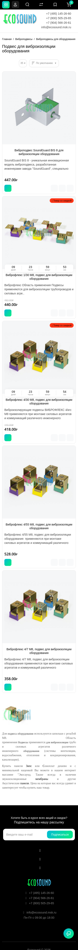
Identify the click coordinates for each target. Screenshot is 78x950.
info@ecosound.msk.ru (56, 27)
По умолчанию (44, 63)
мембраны (41, 779)
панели (24, 783)
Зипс (29, 766)
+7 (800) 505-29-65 (58, 18)
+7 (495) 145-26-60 (58, 13)
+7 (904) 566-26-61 (58, 22)
